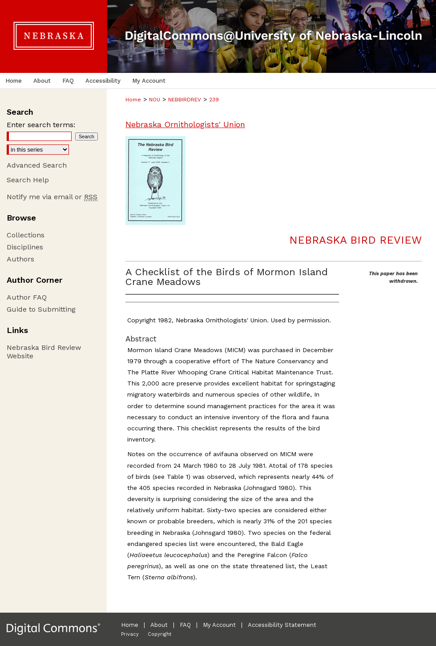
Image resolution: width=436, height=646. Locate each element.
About (159, 625)
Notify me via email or (52, 197)
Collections (25, 235)
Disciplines (25, 247)
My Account (219, 625)
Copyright (159, 634)
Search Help (28, 180)
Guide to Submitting (41, 309)
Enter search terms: (41, 124)
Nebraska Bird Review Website (44, 351)
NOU (154, 99)
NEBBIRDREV (184, 99)
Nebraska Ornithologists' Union (185, 124)
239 (214, 99)
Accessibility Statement (282, 625)
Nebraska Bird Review (355, 240)
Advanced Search (37, 165)
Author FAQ (27, 297)
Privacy (130, 634)
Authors (20, 259)
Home (133, 99)
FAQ (185, 625)
